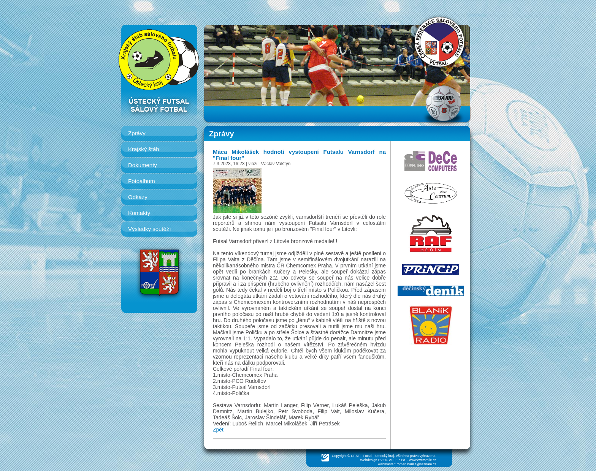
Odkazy (137, 197)
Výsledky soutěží (149, 229)
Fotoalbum (141, 181)
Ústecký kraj (384, 456)
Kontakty (139, 213)
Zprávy (137, 133)
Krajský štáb (143, 149)
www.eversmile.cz (422, 460)
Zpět (218, 430)
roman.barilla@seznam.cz (416, 464)
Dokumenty (142, 165)
